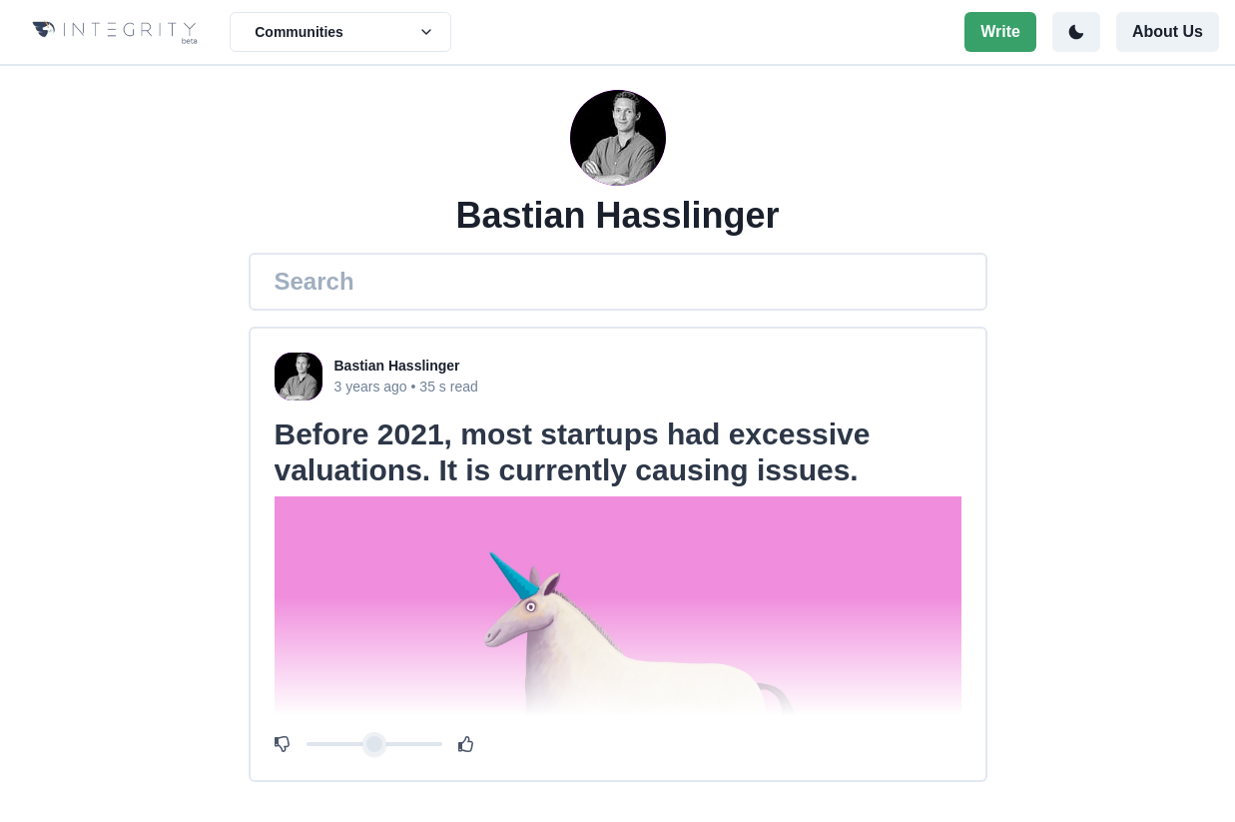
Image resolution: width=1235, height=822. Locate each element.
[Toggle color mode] (1076, 32)
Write (1000, 31)
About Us (1167, 31)
